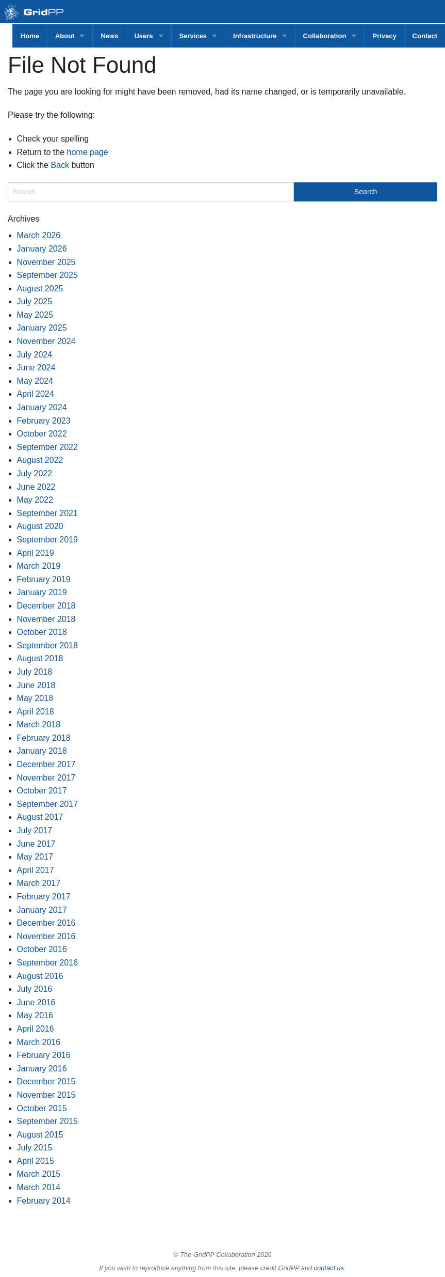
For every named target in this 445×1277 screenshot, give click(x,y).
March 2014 (39, 1187)
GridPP (45, 13)
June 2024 (36, 367)
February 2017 (44, 896)
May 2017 (35, 856)
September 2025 (47, 275)
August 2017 (40, 817)
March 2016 (39, 1042)
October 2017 (42, 790)
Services (193, 36)
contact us (329, 1268)
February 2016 (44, 1055)
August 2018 (40, 658)
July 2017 (35, 830)
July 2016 (35, 989)
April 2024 (35, 394)
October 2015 (42, 1108)
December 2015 (46, 1081)
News (109, 36)
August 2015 (40, 1134)
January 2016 (42, 1068)
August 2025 (40, 288)
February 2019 (44, 579)
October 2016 (42, 949)
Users (143, 36)
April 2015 (35, 1161)
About (65, 36)
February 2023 (44, 420)
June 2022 (36, 486)
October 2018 (42, 632)
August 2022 (40, 460)
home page (87, 152)
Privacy (384, 36)
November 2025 (46, 262)
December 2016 (46, 922)
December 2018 (46, 605)
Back (60, 165)
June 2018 (36, 685)
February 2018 (44, 738)
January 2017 (42, 910)
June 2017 (36, 843)
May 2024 (35, 381)
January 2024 (42, 407)
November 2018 (46, 619)
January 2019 (42, 592)
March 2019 (39, 566)
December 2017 (46, 764)
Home (30, 36)
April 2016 (35, 1028)
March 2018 (39, 724)
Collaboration (325, 36)
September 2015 (47, 1121)
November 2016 (46, 936)
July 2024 (35, 354)
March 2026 (39, 235)
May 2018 (35, 698)
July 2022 (35, 473)
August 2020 (40, 526)
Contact (425, 36)
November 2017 (46, 777)
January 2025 (42, 327)
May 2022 (35, 499)
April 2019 (35, 553)
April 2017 (35, 870)
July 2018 (35, 671)
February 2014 (44, 1200)
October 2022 (42, 433)
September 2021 (47, 513)
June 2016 (36, 1002)
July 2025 (35, 301)
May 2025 (35, 314)
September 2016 (47, 962)
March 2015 (39, 1174)
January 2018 (42, 750)
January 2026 (42, 248)
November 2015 (46, 1095)
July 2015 (35, 1147)
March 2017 (39, 883)
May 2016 (35, 1015)
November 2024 (46, 341)
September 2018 (47, 645)
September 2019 (47, 539)
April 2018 (35, 711)
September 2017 (47, 804)
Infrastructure (255, 36)
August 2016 (40, 976)
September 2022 (47, 447)
